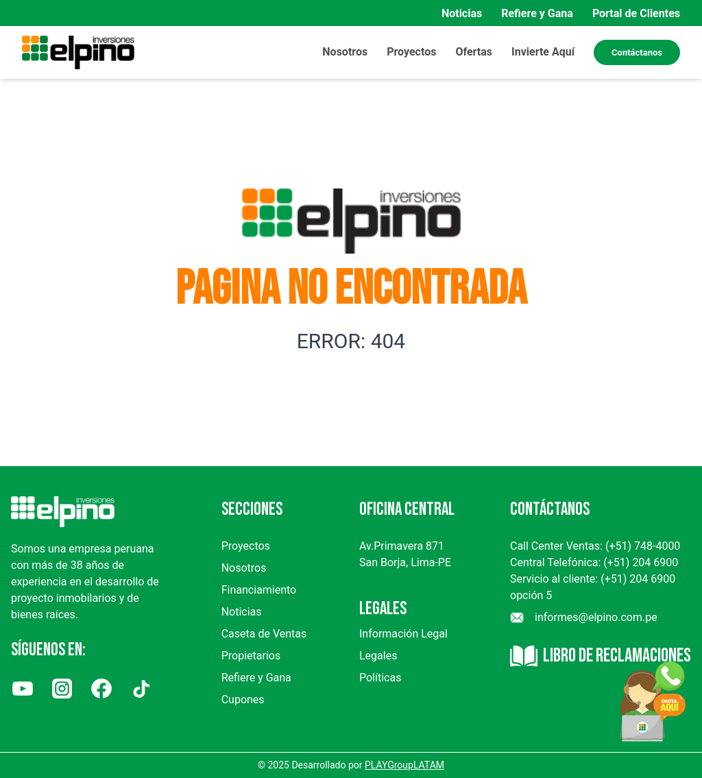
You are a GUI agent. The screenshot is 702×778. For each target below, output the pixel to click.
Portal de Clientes (636, 13)
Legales (378, 655)
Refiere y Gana (537, 13)
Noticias (461, 13)
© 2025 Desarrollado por (351, 764)
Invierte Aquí (542, 51)
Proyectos (245, 545)
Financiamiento (259, 589)
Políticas (380, 677)
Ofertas (473, 51)
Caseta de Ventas (264, 633)
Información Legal (403, 633)
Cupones (243, 699)
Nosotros (344, 51)
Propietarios (250, 655)
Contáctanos (637, 52)
